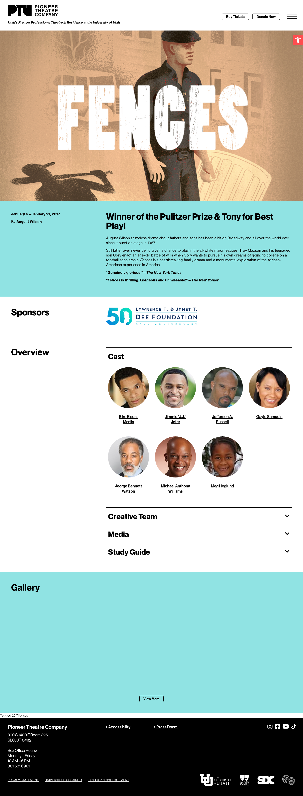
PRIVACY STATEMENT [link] (23, 780)
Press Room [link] (167, 727)
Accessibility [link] (119, 727)
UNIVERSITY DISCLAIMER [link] (63, 780)
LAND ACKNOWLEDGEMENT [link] (108, 780)
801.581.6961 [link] (19, 765)
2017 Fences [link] (20, 716)
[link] (298, 40)
